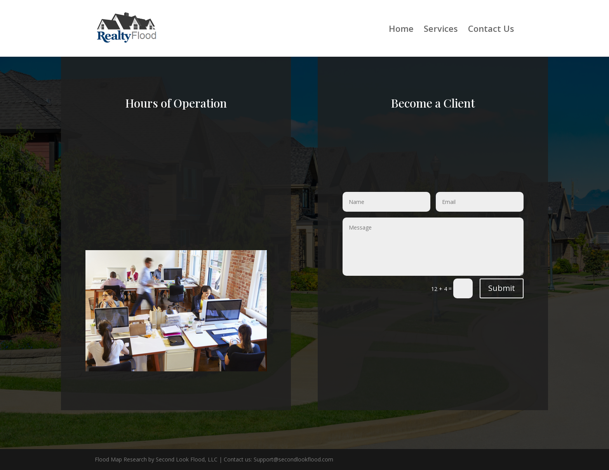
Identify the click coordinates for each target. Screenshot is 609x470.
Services (441, 30)
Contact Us (491, 30)
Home (401, 30)
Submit (501, 288)
